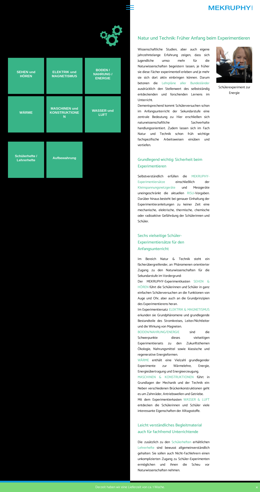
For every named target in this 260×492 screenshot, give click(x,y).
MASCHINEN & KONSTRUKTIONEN (166, 377)
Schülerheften (181, 442)
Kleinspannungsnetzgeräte (156, 188)
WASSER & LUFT (196, 400)
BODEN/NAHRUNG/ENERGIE (158, 332)
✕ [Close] (257, 487)
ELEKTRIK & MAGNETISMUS (189, 310)
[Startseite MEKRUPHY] (230, 9)
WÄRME (143, 360)
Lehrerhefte (146, 448)
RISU (190, 193)
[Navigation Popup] (130, 7)
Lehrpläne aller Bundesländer (186, 83)
